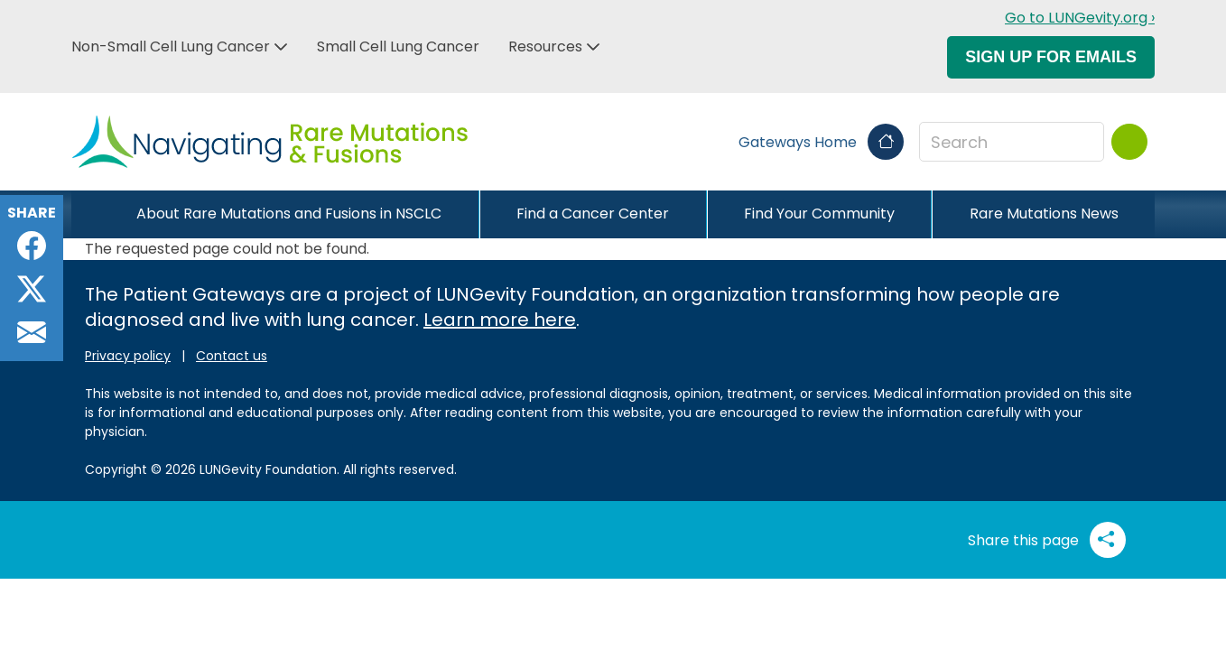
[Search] (1129, 142)
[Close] (85, 214)
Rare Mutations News (1044, 213)
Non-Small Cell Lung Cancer (170, 46)
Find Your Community (819, 213)
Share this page (1047, 540)
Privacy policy (128, 356)
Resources (545, 46)
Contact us (231, 356)
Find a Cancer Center (592, 213)
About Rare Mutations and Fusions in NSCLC (288, 213)
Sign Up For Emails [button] (1051, 57)
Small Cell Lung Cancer (398, 46)
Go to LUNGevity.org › (1080, 17)
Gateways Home (821, 142)
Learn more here (499, 319)
